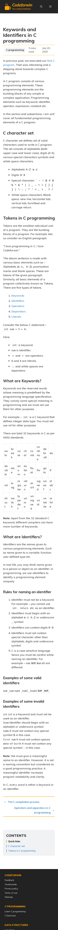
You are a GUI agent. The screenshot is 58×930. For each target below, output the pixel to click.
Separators (18, 311)
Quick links (14, 839)
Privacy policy (11, 888)
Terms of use (11, 892)
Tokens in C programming (21, 848)
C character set (16, 844)
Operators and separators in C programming (32, 808)
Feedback (9, 880)
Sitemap (9, 897)
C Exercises (10, 915)
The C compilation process (23, 800)
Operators (17, 306)
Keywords (17, 295)
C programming (15, 51)
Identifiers (17, 301)
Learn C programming (15, 911)
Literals (16, 316)
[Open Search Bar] (41, 6)
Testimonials (11, 884)
